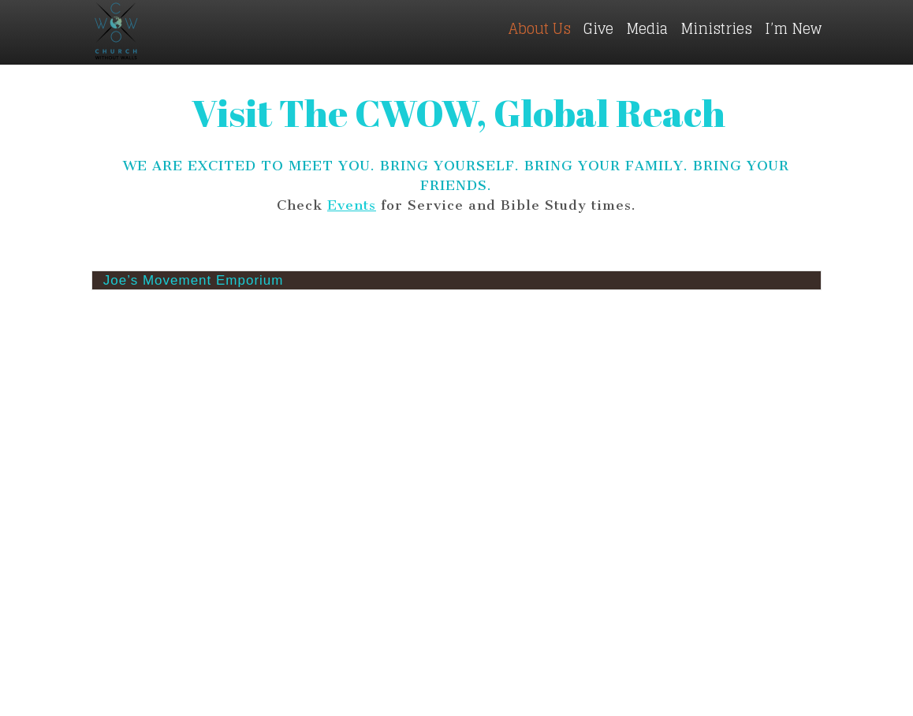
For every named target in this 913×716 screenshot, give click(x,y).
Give (598, 28)
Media (647, 28)
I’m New (793, 28)
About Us (540, 28)
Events (351, 205)
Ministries (716, 28)
